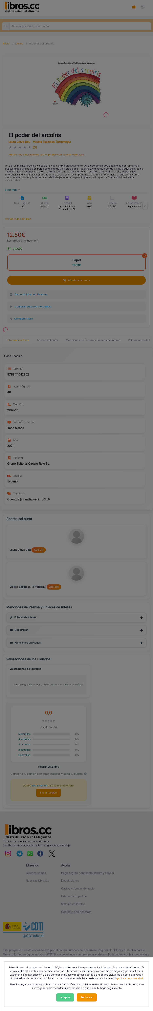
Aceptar (65, 997)
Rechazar (87, 997)
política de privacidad (130, 978)
